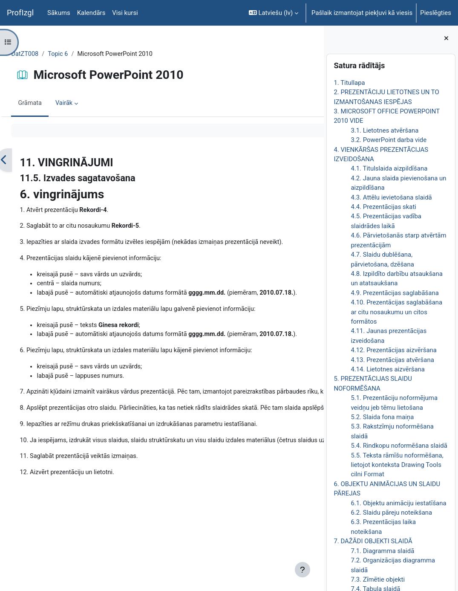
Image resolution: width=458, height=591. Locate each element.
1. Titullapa (349, 83)
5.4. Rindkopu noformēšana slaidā (399, 445)
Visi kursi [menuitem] (125, 13)
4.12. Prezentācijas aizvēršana (394, 350)
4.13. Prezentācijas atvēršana (392, 360)
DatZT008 (44, 54)
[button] (273, 13)
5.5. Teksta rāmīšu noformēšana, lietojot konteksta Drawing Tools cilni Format (397, 465)
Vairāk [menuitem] (83, 103)
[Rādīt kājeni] (302, 569)
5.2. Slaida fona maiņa (382, 417)
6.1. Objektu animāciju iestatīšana (398, 503)
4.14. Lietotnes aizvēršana (388, 369)
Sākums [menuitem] (58, 13)
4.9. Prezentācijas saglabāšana (394, 293)
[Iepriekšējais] (23, 160)
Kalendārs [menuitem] (91, 13)
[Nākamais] (314, 160)
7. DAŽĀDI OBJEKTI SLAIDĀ (373, 541)
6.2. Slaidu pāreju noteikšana (391, 512)
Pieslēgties (435, 13)
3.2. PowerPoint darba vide (388, 140)
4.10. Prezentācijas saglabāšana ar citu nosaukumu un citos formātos (396, 311)
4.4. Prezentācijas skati (383, 207)
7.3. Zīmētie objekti (378, 579)
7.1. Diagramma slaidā (382, 551)
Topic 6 (78, 54)
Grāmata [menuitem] (49, 103)
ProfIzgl (20, 12)
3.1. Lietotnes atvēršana (384, 130)
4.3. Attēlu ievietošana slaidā (391, 197)
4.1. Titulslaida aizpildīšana (389, 168)
